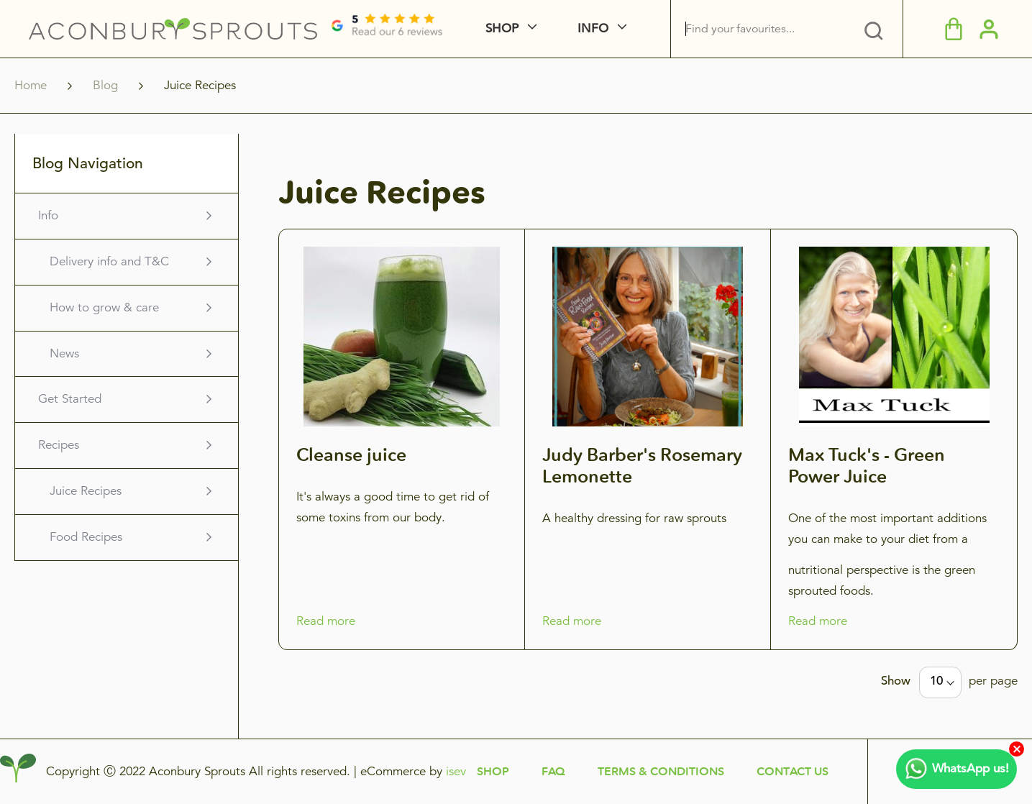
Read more (325, 621)
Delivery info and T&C (109, 261)
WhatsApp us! (956, 769)
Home (32, 85)
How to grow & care (104, 307)
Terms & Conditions (661, 771)
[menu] (591, 29)
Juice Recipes (86, 490)
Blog (107, 85)
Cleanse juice (351, 454)
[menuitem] (541, 29)
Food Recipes (86, 536)
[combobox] (781, 29)
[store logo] (173, 29)
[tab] (873, 29)
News (64, 353)
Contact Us (792, 771)
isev (456, 771)
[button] (988, 27)
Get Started (69, 398)
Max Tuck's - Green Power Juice (866, 465)
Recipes (58, 444)
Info (48, 215)
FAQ (553, 771)
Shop (493, 771)
